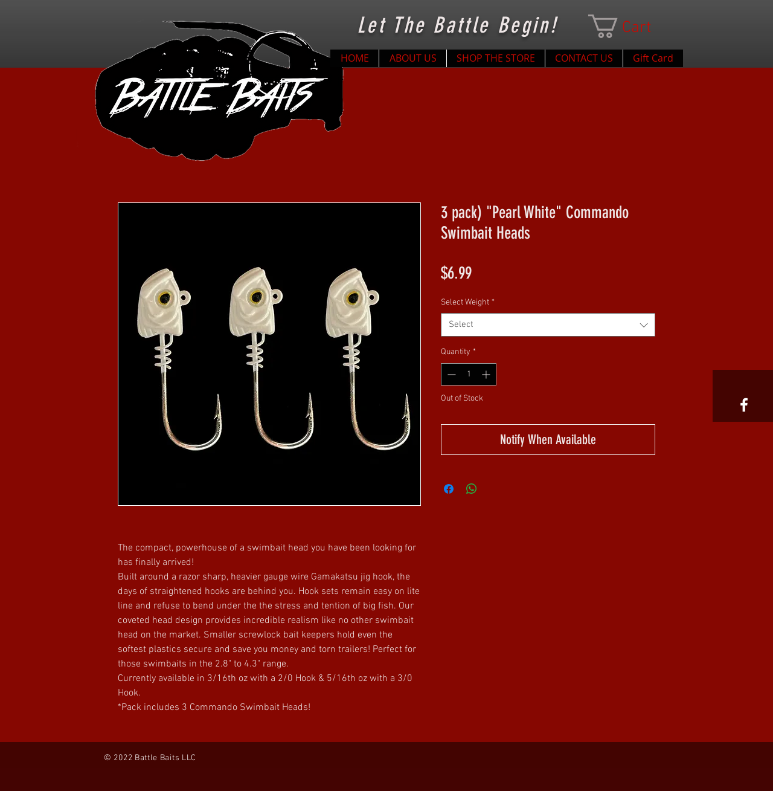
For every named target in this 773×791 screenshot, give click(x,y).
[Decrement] (450, 374)
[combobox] (548, 325)
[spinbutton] (469, 374)
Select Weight (468, 302)
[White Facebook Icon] (744, 405)
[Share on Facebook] (448, 489)
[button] (631, 26)
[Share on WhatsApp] (471, 489)
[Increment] (487, 374)
